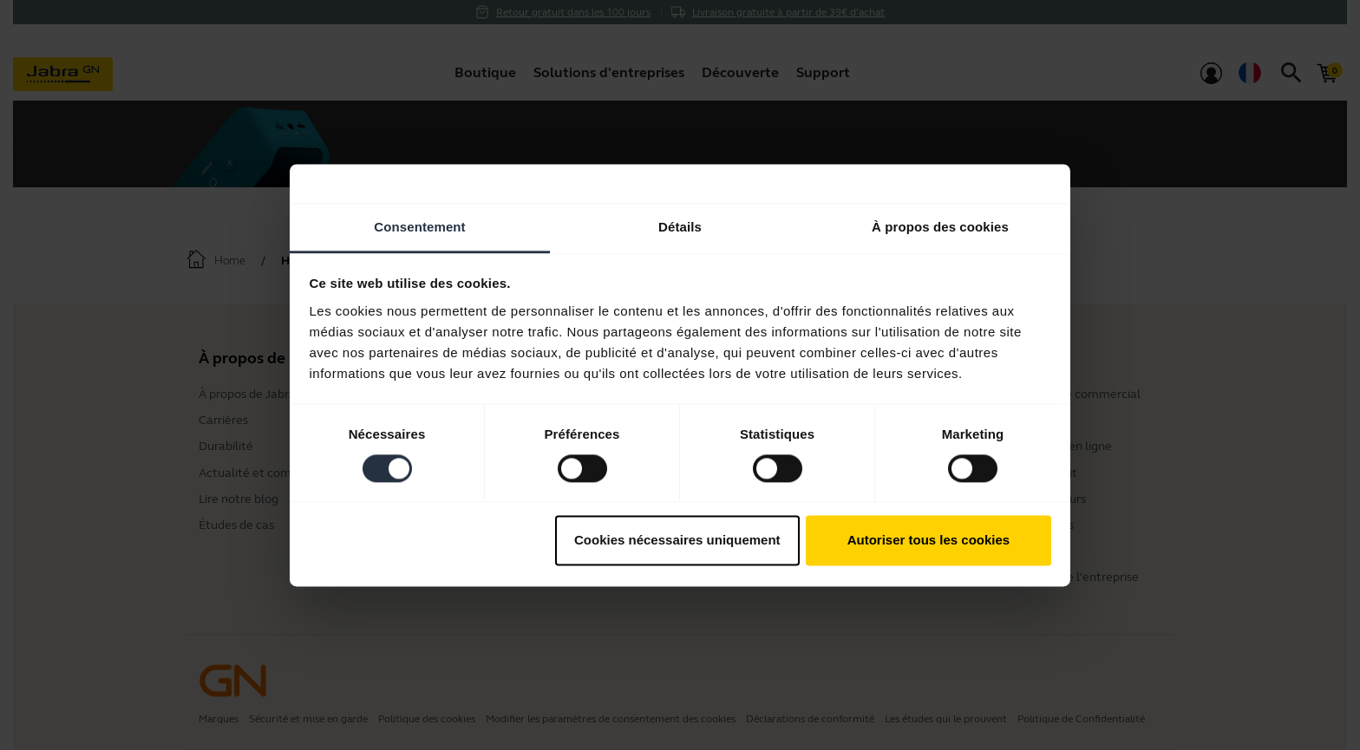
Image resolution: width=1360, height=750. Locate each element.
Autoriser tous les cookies (928, 540)
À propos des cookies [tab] (940, 226)
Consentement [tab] (419, 226)
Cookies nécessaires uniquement (677, 540)
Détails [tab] (680, 226)
